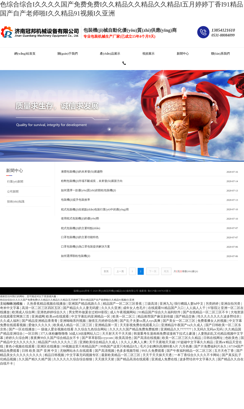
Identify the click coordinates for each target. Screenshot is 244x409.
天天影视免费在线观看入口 (140, 325)
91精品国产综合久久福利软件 (159, 312)
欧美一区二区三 (124, 316)
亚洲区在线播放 (49, 346)
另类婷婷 (212, 303)
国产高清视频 (105, 350)
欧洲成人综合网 (24, 312)
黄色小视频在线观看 (20, 346)
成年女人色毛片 (135, 308)
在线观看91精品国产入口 (166, 308)
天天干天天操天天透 (158, 355)
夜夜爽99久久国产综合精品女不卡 (55, 338)
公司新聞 (13, 191)
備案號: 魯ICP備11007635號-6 (155, 290)
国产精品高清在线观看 (133, 359)
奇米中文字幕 (10, 308)
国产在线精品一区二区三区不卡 (206, 312)
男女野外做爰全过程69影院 (89, 312)
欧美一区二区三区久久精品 (182, 338)
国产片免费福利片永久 (211, 346)
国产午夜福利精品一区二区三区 (190, 350)
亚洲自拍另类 (231, 303)
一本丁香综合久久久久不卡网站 (197, 355)
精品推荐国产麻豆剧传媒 (155, 316)
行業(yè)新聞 (15, 181)
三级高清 (151, 303)
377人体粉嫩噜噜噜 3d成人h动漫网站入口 (70, 333)
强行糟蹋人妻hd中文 (189, 303)
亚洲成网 (38, 316)
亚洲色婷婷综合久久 (52, 312)
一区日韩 (32, 333)
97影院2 (213, 308)
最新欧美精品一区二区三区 (121, 355)
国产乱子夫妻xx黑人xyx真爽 (140, 320)
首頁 (106, 271)
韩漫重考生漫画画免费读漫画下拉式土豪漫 (165, 333)
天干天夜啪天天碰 (162, 342)
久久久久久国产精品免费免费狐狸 (134, 329)
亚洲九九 (166, 303)
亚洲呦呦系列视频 (73, 320)
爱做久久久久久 (40, 325)
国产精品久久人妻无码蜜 (81, 308)
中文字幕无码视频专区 (83, 355)
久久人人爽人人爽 (134, 342)
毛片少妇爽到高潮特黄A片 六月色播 (166, 346)
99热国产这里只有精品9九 (119, 346)
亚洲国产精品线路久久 (84, 303)
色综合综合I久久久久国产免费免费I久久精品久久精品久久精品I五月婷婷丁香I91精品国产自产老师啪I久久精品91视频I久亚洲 (67, 299)
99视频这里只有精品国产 (80, 346)
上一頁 (120, 271)
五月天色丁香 (224, 350)
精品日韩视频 (55, 355)
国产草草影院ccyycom (98, 338)
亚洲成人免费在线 (164, 359)
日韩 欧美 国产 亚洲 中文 (40, 350)
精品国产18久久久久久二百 (58, 342)
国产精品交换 (185, 316)
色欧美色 (232, 338)
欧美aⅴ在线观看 (58, 316)
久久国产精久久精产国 (35, 359)
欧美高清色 (123, 338)
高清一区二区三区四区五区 (42, 308)
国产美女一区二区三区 (179, 320)
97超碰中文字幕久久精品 (195, 342)
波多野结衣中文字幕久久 (198, 359)
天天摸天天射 (105, 359)
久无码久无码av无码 (208, 329)
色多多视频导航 (128, 350)
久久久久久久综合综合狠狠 (73, 359)
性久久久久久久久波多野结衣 (219, 316)
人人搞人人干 (196, 308)
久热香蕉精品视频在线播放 (47, 303)
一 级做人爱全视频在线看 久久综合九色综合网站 (72, 329)
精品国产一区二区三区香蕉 (123, 303)
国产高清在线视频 (147, 338)
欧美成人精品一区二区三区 (73, 325)
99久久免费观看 (153, 350)
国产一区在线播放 (22, 329)
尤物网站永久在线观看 (76, 350)
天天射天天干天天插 (117, 333)
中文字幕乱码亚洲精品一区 (91, 316)
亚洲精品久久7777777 (176, 329)
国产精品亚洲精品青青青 (40, 320)
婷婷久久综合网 (17, 338)
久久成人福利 (10, 320)
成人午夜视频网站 (123, 312)
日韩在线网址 (213, 338)
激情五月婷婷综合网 (103, 320)
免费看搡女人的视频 (212, 320)
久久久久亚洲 (111, 308)
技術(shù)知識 (15, 201)
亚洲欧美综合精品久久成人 (99, 342)
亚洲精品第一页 (106, 325)
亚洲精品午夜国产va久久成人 (182, 325)
